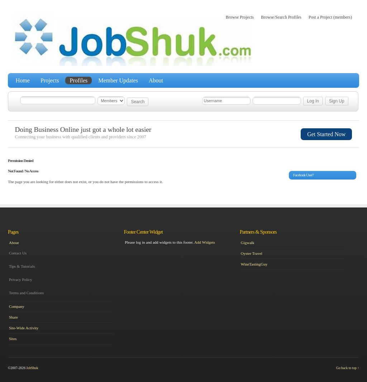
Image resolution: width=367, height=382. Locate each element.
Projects (49, 80)
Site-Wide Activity (23, 328)
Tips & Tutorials (22, 266)
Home (23, 80)
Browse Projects (240, 17)
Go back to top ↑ (347, 368)
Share (13, 317)
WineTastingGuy (254, 264)
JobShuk (32, 368)
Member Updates (118, 80)
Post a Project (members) (330, 17)
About (156, 80)
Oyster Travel (251, 253)
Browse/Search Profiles (281, 17)
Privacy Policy (20, 279)
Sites (12, 338)
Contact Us (18, 253)
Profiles (78, 80)
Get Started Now (326, 134)
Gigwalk (247, 242)
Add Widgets (204, 242)
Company (16, 306)
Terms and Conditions (26, 293)
